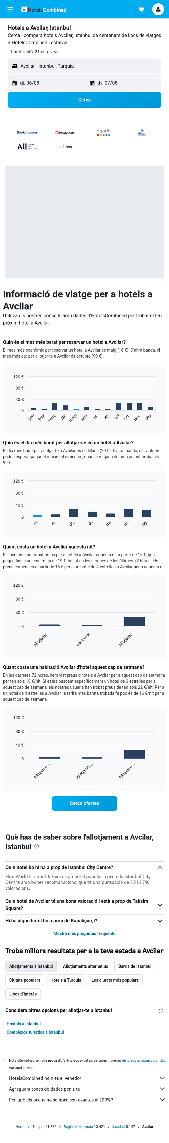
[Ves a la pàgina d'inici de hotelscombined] (43, 9)
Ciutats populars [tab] (24, 980)
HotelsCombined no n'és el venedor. (87, 1078)
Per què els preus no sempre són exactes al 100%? (87, 1099)
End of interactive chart (10, 642)
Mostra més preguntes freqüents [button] (84, 933)
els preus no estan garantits (143, 1060)
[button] (10, 9)
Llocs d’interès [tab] (23, 994)
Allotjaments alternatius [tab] (85, 966)
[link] (84, 803)
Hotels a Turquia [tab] (65, 980)
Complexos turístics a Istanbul (35, 1032)
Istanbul (118, 1127)
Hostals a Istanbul (24, 1023)
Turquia (38, 1127)
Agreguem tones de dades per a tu (87, 1088)
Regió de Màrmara (78, 1127)
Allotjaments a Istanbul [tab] (31, 966)
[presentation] (36, 846)
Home (20, 1127)
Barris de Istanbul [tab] (134, 966)
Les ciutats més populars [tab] (115, 980)
